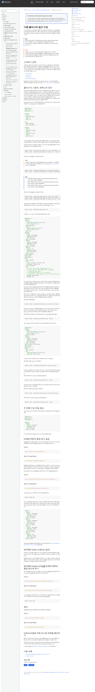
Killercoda (28, 75)
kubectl (25, 81)
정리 (72, 38)
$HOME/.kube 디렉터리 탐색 (77, 29)
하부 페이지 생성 (76, 10)
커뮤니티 (58, 2)
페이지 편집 (75, 8)
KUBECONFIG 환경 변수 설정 (77, 21)
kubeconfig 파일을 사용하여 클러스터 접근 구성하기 (38, 654)
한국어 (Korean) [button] (74, 2)
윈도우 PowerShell (76, 24)
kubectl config (29, 656)
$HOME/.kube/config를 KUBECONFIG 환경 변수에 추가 (81, 32)
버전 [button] (64, 2)
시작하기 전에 (74, 15)
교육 (47, 2)
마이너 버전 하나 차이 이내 (49, 82)
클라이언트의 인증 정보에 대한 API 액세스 (41, 646)
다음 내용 (73, 45)
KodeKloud (28, 77)
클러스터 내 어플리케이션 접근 (43, 10)
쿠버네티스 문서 (27, 10)
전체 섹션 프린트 (76, 13)
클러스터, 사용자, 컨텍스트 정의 (78, 17)
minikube (34, 69)
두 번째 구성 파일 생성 (76, 19)
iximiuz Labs (29, 73)
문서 (32, 2)
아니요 (31, 665)
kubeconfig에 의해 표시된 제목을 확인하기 (80, 43)
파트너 (52, 2)
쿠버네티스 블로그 (39, 2)
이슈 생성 (74, 12)
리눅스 (73, 22)
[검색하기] (88, 2)
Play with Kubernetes (31, 78)
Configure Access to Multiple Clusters (53, 21)
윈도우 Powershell (76, 36)
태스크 (33, 10)
